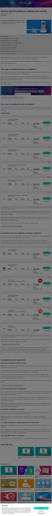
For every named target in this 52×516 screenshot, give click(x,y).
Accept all (41, 508)
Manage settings (41, 513)
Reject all (41, 511)
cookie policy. (11, 513)
